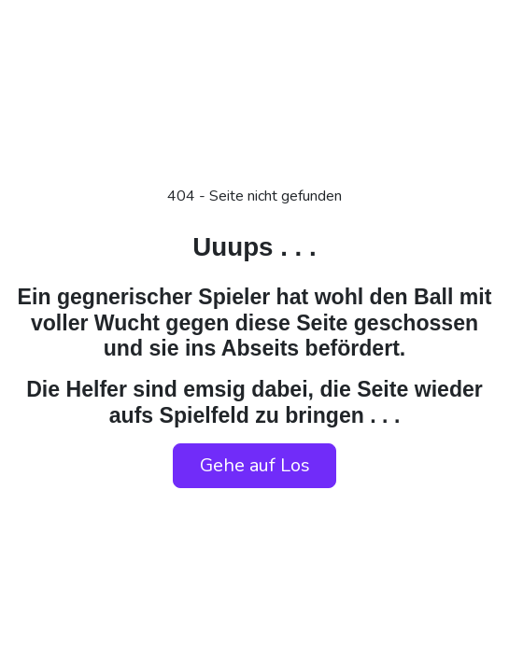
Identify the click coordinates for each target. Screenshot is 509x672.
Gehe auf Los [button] (255, 465)
